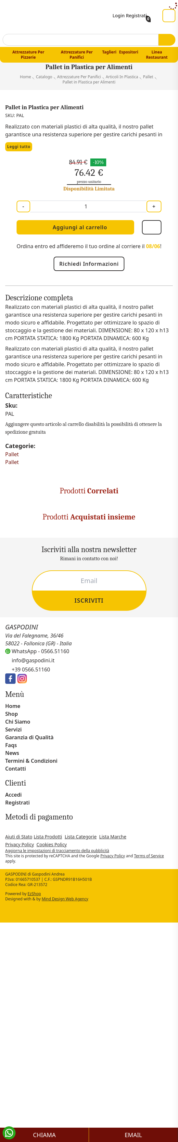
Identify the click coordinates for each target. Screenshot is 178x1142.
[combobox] (81, 42)
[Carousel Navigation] (89, 769)
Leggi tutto (20, 162)
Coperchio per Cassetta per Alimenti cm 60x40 (133, 719)
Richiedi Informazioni (89, 279)
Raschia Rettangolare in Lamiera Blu (133, 885)
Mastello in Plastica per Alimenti (45, 719)
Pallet (13, 590)
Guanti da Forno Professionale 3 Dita (45, 885)
